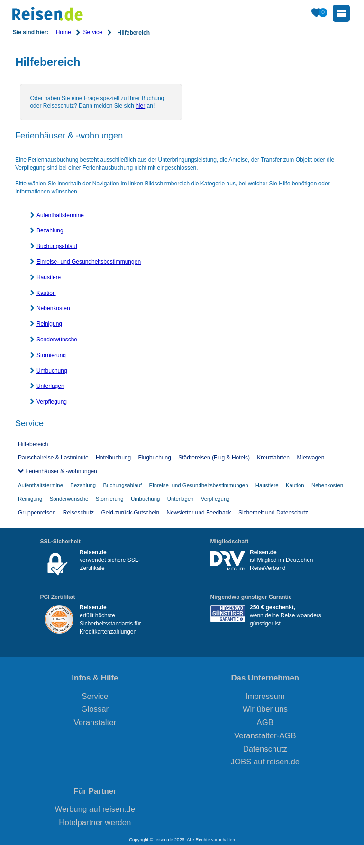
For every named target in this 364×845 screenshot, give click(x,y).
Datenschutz (265, 748)
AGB (265, 722)
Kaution (46, 293)
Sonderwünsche (56, 339)
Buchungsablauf (56, 246)
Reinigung (49, 324)
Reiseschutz (78, 512)
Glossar (95, 709)
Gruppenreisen (36, 512)
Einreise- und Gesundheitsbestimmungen (88, 261)
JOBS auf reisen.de (265, 761)
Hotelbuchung (113, 457)
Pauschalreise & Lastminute (53, 457)
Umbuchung (51, 370)
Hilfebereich (33, 444)
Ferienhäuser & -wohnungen (60, 471)
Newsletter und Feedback (199, 512)
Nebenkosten (53, 308)
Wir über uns (265, 709)
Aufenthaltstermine (60, 215)
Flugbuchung (154, 457)
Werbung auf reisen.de (95, 809)
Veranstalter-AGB (265, 735)
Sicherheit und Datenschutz (273, 512)
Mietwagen (310, 457)
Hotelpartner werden (95, 822)
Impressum (265, 696)
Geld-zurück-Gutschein (130, 512)
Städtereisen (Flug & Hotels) (214, 457)
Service (92, 32)
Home (63, 32)
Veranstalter (95, 722)
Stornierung (51, 355)
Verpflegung (51, 401)
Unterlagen (50, 386)
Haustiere (48, 277)
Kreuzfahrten (273, 457)
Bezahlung (50, 230)
